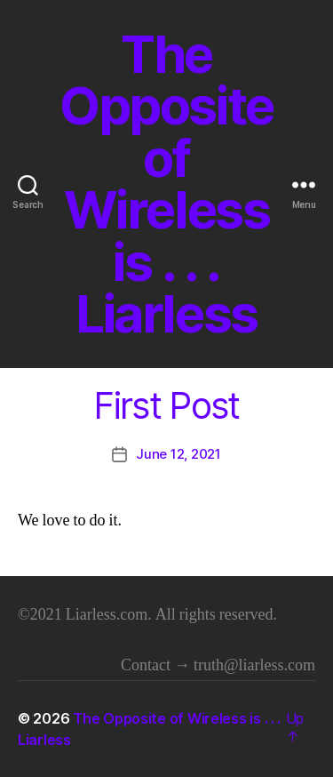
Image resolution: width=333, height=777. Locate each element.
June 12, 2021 (178, 453)
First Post (166, 406)
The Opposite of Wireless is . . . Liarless (166, 184)
